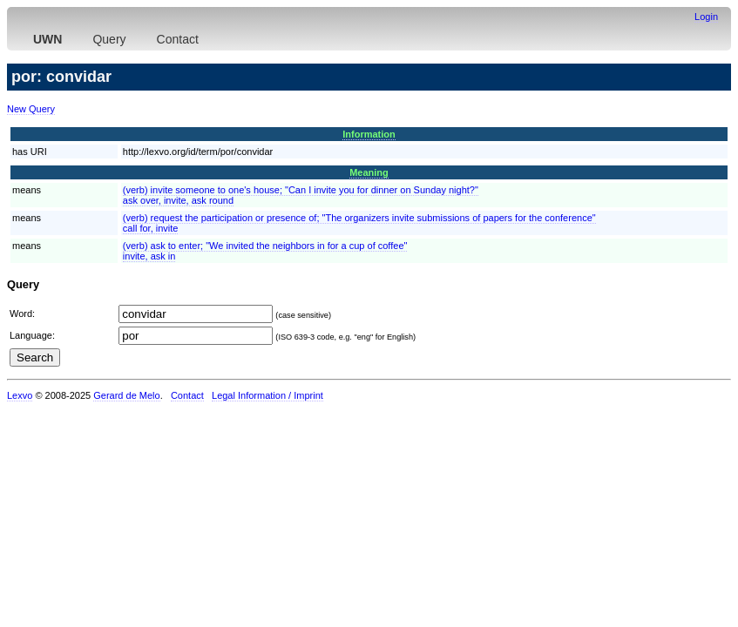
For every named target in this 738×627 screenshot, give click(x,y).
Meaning (369, 172)
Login (706, 16)
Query (108, 39)
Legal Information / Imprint (267, 395)
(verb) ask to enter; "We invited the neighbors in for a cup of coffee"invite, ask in (265, 250)
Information (369, 134)
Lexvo (19, 395)
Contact (178, 39)
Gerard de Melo (126, 395)
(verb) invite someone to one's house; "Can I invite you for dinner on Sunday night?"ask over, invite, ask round (300, 195)
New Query (31, 109)
